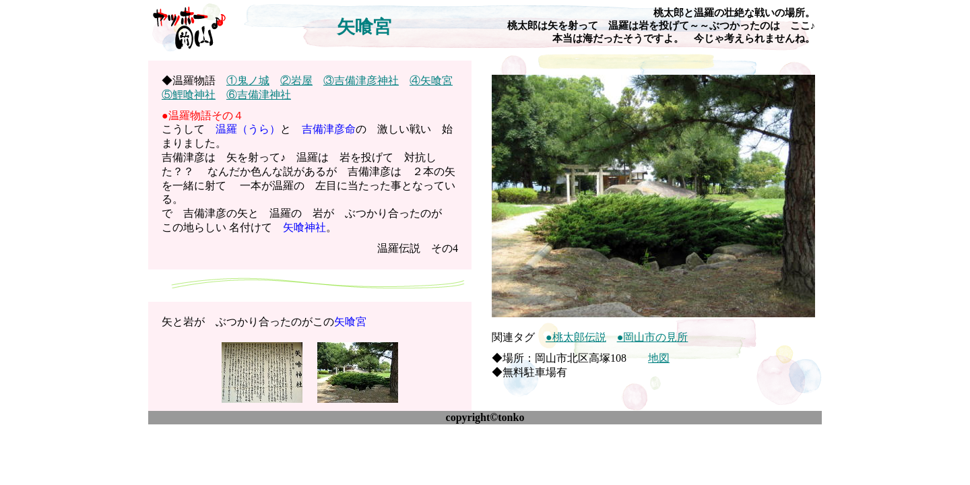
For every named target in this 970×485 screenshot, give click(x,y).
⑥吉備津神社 (258, 94)
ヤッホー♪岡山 (188, 27)
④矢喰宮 (431, 80)
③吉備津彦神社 (361, 80)
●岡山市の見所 (652, 337)
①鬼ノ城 (247, 80)
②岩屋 (296, 80)
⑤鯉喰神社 (189, 94)
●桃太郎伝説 (576, 337)
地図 (659, 358)
